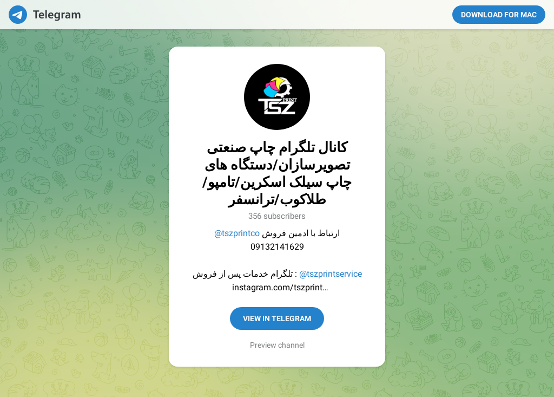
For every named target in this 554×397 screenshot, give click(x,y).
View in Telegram (277, 318)
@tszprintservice (330, 274)
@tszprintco (237, 233)
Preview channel (277, 345)
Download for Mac (499, 14)
